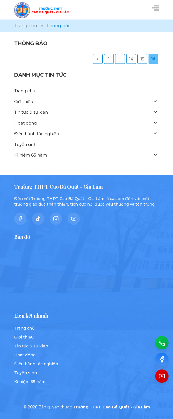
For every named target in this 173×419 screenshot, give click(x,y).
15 (142, 59)
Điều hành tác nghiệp (36, 133)
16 (153, 58)
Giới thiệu (23, 101)
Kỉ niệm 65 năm (30, 155)
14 (131, 59)
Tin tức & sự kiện (31, 112)
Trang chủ (24, 90)
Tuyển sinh (25, 144)
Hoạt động (25, 123)
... (120, 59)
